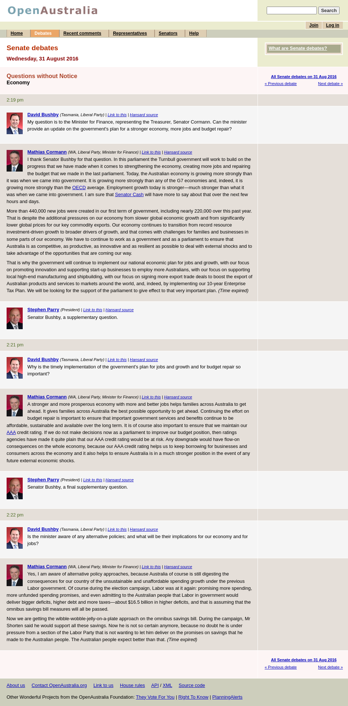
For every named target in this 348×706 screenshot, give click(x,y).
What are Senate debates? (298, 48)
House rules (132, 685)
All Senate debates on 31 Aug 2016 (304, 76)
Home (17, 33)
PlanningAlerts (227, 697)
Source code (192, 685)
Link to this (117, 115)
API (155, 685)
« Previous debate (281, 83)
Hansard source (144, 115)
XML (167, 685)
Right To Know (193, 697)
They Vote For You (155, 697)
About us (16, 685)
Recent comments (82, 33)
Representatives (130, 33)
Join (313, 25)
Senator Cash (129, 194)
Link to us (103, 685)
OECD (79, 187)
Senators (168, 33)
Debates (43, 33)
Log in (332, 25)
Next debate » (330, 83)
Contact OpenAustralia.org (59, 685)
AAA (11, 432)
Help (194, 33)
